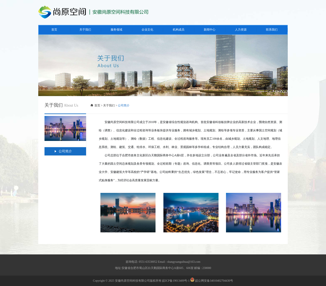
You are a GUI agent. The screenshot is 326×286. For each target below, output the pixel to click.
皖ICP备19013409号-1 (175, 280)
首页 (97, 105)
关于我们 (109, 105)
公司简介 (63, 151)
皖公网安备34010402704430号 (211, 280)
